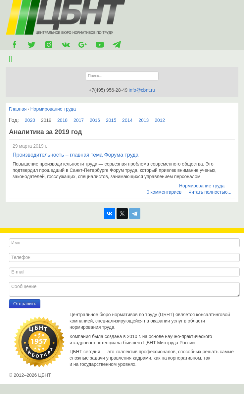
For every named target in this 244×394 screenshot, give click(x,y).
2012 (160, 120)
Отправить (24, 303)
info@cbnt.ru (142, 90)
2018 (62, 120)
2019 (46, 120)
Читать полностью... (209, 192)
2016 (95, 120)
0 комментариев (164, 192)
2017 (78, 120)
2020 (30, 120)
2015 (111, 120)
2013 (143, 120)
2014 (127, 120)
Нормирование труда (202, 185)
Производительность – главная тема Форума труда (75, 155)
